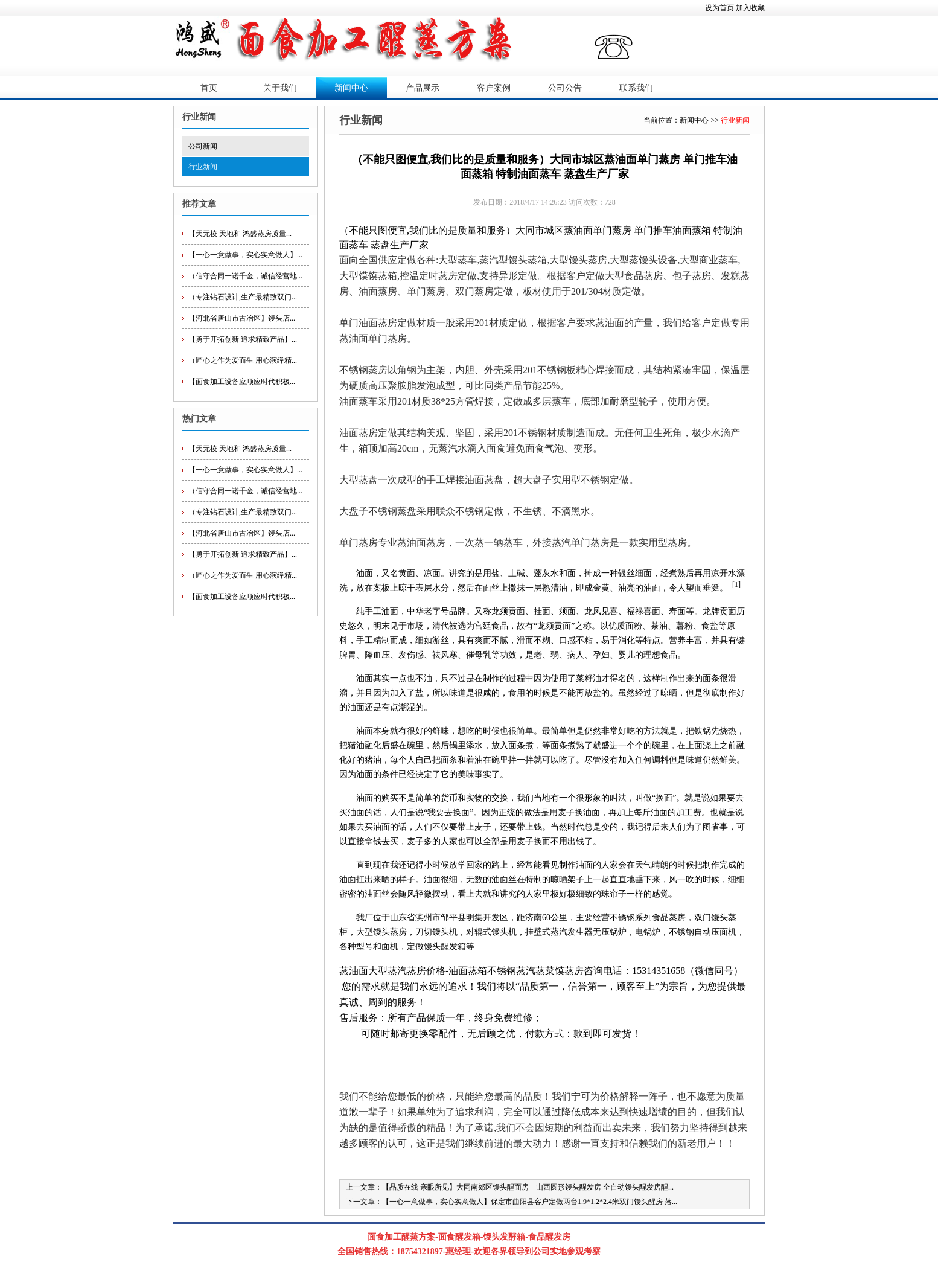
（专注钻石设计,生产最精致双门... (242, 297)
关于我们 (280, 87)
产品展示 (422, 87)
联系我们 (636, 87)
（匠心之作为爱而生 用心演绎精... (242, 360)
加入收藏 (750, 8)
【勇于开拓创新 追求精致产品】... (242, 339)
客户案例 (494, 87)
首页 (208, 87)
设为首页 (719, 8)
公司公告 (565, 87)
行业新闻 (202, 166)
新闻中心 (351, 87)
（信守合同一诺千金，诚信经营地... (245, 276)
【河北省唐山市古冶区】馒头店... (241, 318)
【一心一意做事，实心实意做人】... (245, 255)
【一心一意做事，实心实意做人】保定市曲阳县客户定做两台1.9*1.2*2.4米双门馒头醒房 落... (529, 1201)
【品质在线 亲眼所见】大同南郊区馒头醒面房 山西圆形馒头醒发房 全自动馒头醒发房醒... (528, 1187)
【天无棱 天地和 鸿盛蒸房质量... (240, 233)
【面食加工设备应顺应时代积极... (241, 381)
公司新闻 (202, 146)
